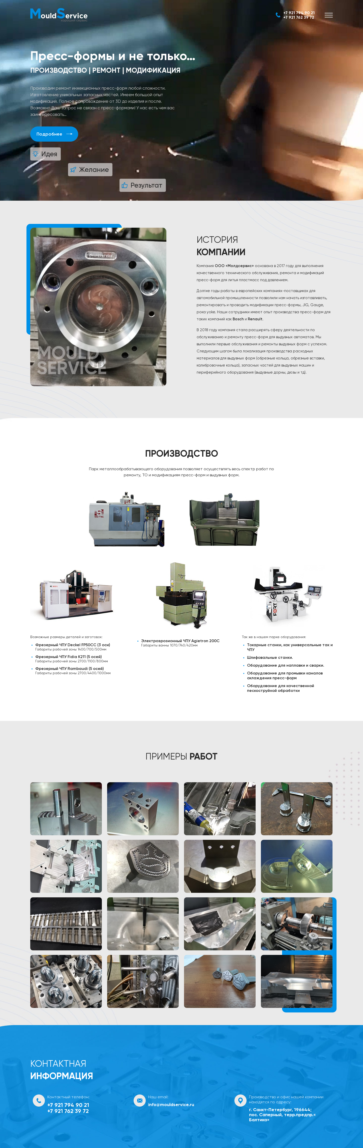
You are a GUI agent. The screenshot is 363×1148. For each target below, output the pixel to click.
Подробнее (49, 134)
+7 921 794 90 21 (299, 12)
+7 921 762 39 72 (298, 17)
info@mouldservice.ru (171, 1104)
